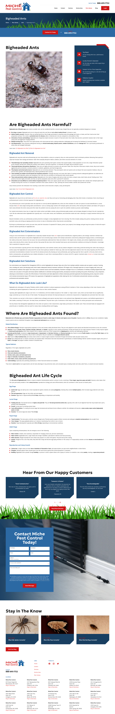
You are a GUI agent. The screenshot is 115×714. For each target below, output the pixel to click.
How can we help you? (15, 567)
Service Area (37, 672)
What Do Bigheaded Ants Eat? (37, 148)
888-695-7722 (103, 3)
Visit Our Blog (12, 649)
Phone (11, 552)
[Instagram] (53, 664)
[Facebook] (49, 664)
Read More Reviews (57, 508)
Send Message (29, 585)
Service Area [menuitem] (79, 8)
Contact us (90, 254)
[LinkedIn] (62, 664)
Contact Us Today (50, 32)
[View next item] (60, 502)
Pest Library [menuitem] (89, 8)
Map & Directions (10, 685)
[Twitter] (58, 664)
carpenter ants (43, 198)
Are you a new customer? (15, 562)
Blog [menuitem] (96, 8)
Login (105, 8)
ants (18, 206)
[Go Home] (7, 22)
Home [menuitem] (55, 8)
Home (35, 663)
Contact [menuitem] (63, 8)
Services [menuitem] (70, 8)
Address (12, 557)
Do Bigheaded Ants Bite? (22, 148)
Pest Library (37, 675)
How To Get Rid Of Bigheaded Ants (25, 189)
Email (32, 552)
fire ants (35, 198)
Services (36, 669)
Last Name (33, 548)
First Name (12, 548)
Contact (36, 666)
